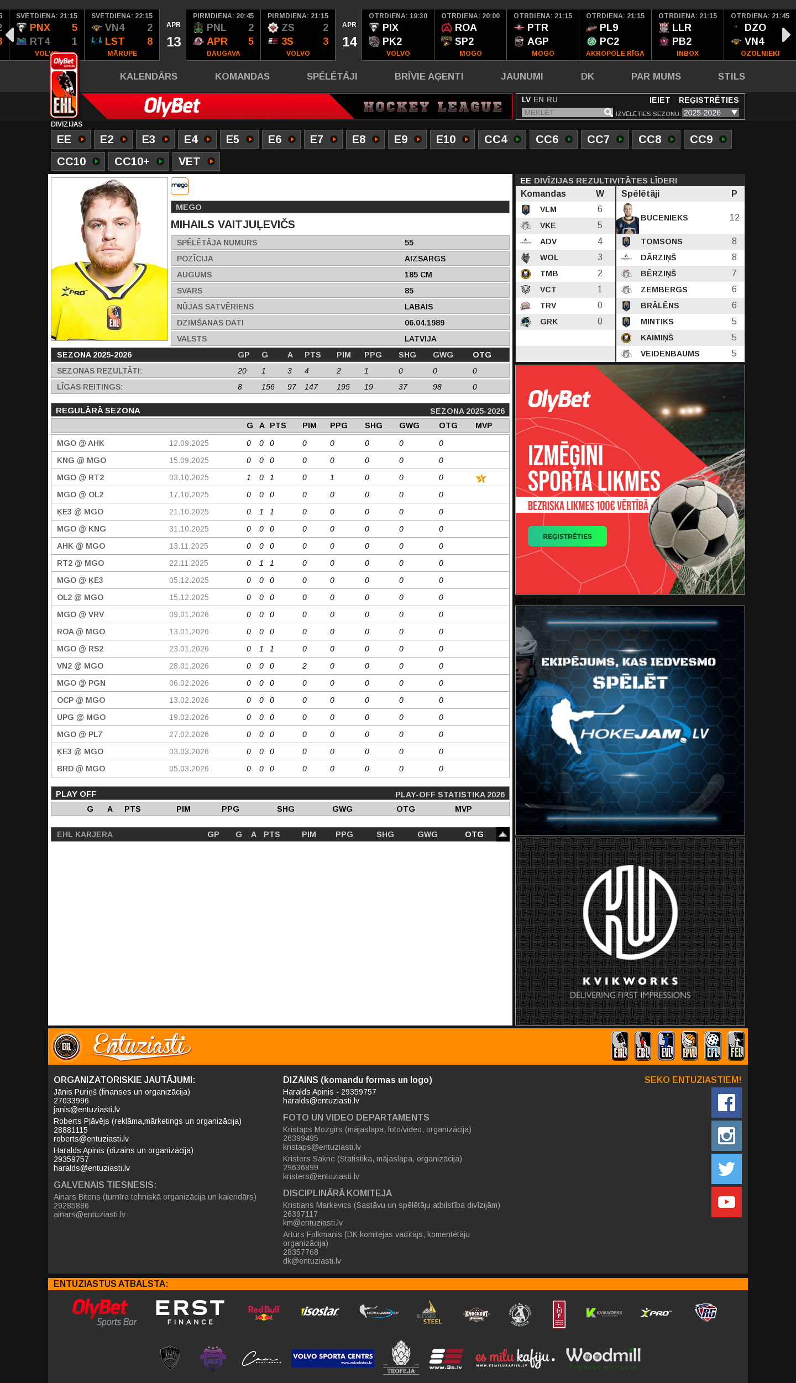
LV (526, 99)
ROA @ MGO (81, 631)
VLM (547, 209)
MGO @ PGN (81, 683)
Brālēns (658, 305)
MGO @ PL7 (79, 734)
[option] (47, 35)
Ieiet (660, 100)
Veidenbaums (669, 353)
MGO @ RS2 (80, 648)
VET (197, 162)
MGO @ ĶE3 (80, 580)
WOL (548, 257)
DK (587, 76)
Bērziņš (657, 273)
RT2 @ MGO (80, 563)
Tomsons (660, 241)
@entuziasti (538, 601)
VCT (547, 289)
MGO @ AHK (80, 443)
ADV (547, 241)
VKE (547, 225)
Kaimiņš (655, 337)
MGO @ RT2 (80, 477)
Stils (731, 76)
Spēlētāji (332, 76)
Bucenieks (663, 217)
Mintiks (656, 321)
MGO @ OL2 (80, 494)
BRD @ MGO (81, 768)
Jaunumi (522, 76)
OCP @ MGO (81, 700)
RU (552, 99)
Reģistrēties (709, 100)
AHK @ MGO (81, 545)
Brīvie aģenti (429, 76)
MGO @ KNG (81, 528)
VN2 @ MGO (80, 665)
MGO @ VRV (80, 614)
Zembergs (663, 289)
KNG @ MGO (81, 460)
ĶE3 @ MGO (80, 511)
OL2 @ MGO (80, 597)
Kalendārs (148, 76)
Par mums (656, 76)
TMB (548, 273)
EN (538, 99)
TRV (547, 305)
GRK (548, 321)
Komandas (242, 76)
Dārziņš (657, 257)
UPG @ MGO (81, 717)
